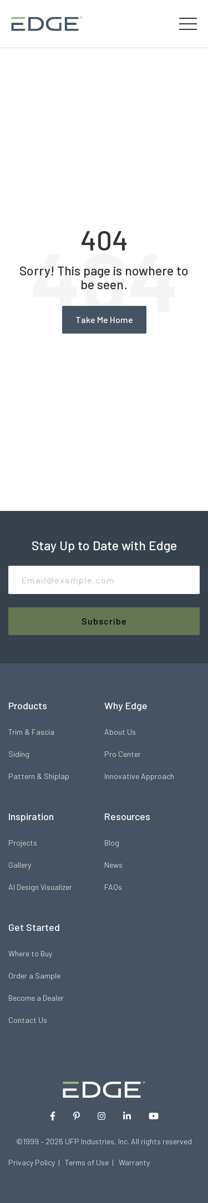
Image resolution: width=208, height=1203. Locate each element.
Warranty (134, 1162)
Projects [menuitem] (22, 842)
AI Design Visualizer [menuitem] (40, 887)
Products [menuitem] (27, 705)
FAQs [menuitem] (113, 887)
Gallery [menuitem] (19, 864)
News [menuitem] (113, 864)
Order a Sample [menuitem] (34, 975)
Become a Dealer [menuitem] (36, 997)
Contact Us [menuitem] (27, 1020)
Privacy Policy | (36, 1162)
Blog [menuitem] (111, 842)
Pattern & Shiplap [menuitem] (38, 776)
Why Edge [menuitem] (126, 705)
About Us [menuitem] (120, 731)
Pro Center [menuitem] (122, 754)
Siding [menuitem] (18, 754)
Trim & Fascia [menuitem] (31, 731)
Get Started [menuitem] (34, 927)
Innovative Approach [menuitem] (139, 776)
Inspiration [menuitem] (31, 816)
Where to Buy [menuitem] (30, 953)
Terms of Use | (92, 1162)
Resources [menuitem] (127, 816)
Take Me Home (104, 319)
